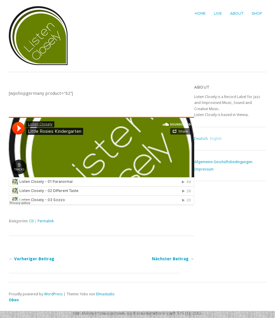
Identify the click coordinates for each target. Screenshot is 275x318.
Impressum (204, 169)
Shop (257, 13)
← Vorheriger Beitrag (31, 258)
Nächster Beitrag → (173, 258)
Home (200, 13)
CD (31, 221)
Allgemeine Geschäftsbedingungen (223, 162)
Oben (14, 300)
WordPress (53, 294)
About (237, 13)
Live (218, 13)
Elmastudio (105, 294)
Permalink (46, 221)
